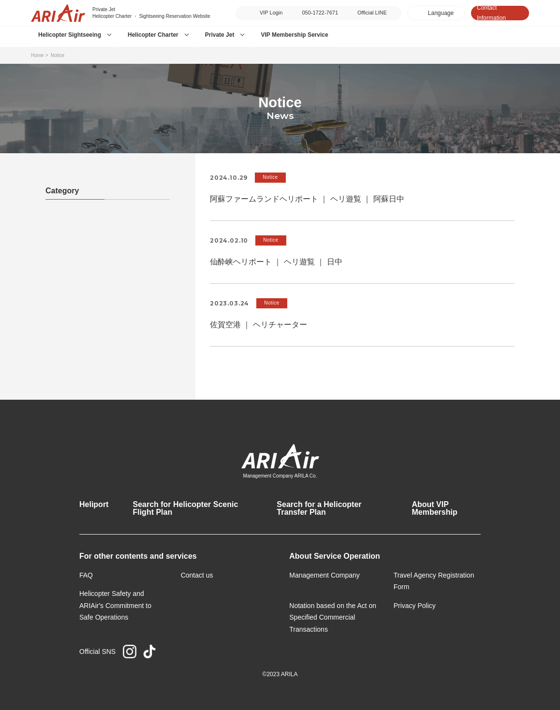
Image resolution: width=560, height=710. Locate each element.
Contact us (197, 575)
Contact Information (491, 12)
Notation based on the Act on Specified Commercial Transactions (332, 617)
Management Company (324, 575)
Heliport (93, 504)
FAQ (86, 575)
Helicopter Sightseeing (69, 34)
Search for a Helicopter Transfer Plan (319, 508)
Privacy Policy (415, 605)
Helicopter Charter (153, 34)
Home (37, 55)
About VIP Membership (434, 508)
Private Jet (220, 34)
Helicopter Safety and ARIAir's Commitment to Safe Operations (115, 605)
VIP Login (271, 12)
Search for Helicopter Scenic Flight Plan (185, 508)
